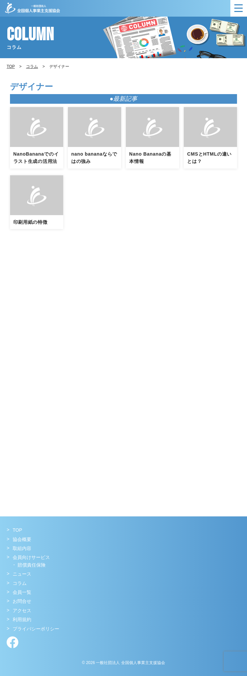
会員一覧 (22, 592)
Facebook (12, 642)
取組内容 (22, 548)
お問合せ (22, 601)
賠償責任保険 (32, 565)
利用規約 (22, 619)
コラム (32, 66)
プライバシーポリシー (36, 628)
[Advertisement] (123, 317)
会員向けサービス (31, 557)
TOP (17, 530)
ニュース (22, 574)
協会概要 (22, 539)
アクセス (22, 610)
